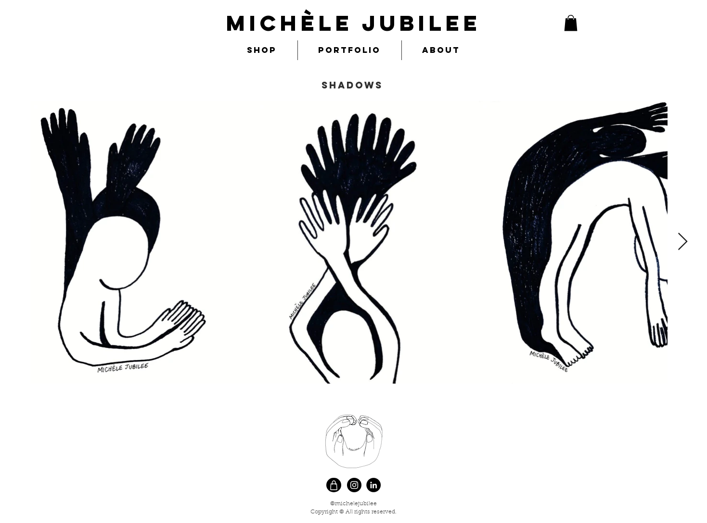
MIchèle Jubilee (353, 23)
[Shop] (333, 485)
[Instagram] (354, 485)
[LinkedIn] (373, 485)
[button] (571, 23)
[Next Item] (682, 242)
